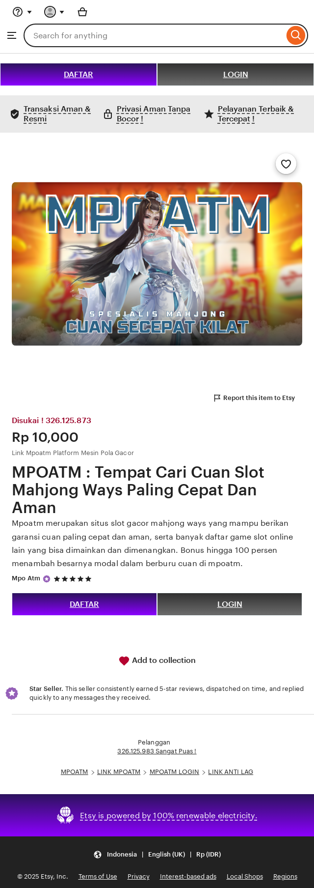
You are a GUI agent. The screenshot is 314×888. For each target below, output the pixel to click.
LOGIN (235, 74)
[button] (157, 854)
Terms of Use (97, 876)
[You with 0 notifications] (54, 12)
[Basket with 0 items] (82, 12)
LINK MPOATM (118, 771)
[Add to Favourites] (286, 163)
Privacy (139, 876)
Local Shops (245, 876)
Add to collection (157, 661)
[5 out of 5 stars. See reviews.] (74, 578)
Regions (285, 876)
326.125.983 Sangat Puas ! (156, 751)
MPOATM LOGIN (175, 771)
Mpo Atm (26, 578)
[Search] (296, 35)
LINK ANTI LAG (230, 771)
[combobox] (154, 35)
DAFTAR (78, 74)
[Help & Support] (22, 12)
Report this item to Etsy (253, 398)
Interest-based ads (188, 876)
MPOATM (74, 771)
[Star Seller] (46, 579)
